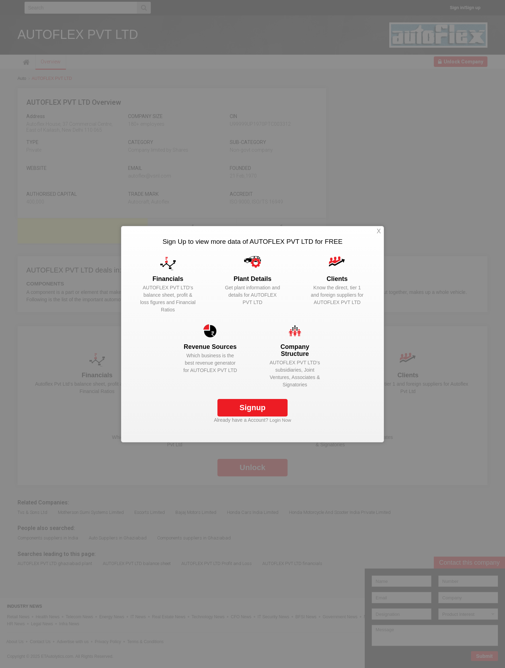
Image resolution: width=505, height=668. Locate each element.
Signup (253, 407)
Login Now (280, 420)
